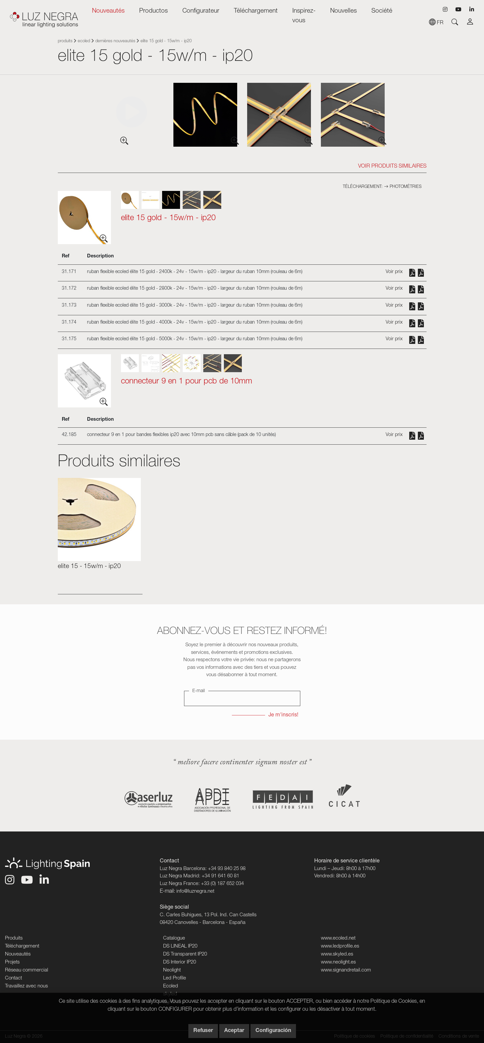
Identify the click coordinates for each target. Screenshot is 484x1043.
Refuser (203, 1031)
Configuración (273, 1031)
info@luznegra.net (195, 891)
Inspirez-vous (304, 16)
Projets (12, 962)
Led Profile (174, 978)
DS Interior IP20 (179, 962)
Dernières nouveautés (115, 41)
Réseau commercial (26, 970)
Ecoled (84, 41)
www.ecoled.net (338, 938)
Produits (65, 41)
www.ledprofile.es (340, 946)
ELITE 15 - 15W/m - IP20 (89, 566)
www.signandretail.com (346, 970)
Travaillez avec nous (26, 986)
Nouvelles (343, 11)
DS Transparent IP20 (185, 954)
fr (436, 23)
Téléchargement (256, 11)
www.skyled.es (337, 954)
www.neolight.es (338, 962)
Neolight (172, 970)
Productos (153, 11)
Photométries (403, 187)
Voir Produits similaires (392, 166)
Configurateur (200, 11)
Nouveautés (108, 11)
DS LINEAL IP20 (180, 946)
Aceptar (234, 1031)
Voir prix (394, 272)
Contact (13, 978)
